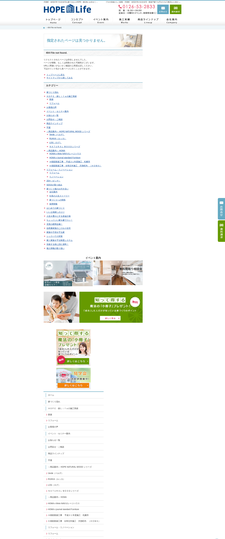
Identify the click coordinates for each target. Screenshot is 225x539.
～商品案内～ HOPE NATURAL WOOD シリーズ (68, 131)
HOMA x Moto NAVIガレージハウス (65, 153)
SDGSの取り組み (54, 185)
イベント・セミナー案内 (57, 111)
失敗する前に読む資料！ (57, 244)
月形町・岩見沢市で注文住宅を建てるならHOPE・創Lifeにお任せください (137, 532)
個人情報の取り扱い (55, 248)
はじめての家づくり (55, 208)
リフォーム (54, 103)
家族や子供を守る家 (55, 232)
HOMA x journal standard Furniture (64, 157)
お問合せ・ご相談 (54, 119)
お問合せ (163, 9)
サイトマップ (158, 385)
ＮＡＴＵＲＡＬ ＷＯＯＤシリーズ (64, 146)
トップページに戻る (55, 75)
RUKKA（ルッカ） (57, 138)
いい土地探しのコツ (55, 212)
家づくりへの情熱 (57, 200)
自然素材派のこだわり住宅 (58, 228)
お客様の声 (51, 107)
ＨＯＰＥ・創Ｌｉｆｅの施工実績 (61, 96)
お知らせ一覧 (52, 115)
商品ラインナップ (54, 123)
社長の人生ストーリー (59, 196)
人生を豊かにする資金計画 (58, 216)
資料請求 (175, 9)
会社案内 (53, 192)
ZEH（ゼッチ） (53, 181)
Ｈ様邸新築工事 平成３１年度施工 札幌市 (69, 162)
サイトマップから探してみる (59, 78)
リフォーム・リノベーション (59, 170)
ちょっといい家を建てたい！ (59, 220)
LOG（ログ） (55, 142)
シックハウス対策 (54, 236)
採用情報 (53, 204)
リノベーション (56, 177)
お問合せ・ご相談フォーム (164, 510)
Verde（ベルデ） (57, 134)
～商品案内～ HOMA (55, 150)
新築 (51, 99)
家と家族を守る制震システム (59, 240)
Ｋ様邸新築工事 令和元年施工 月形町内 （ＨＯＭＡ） (75, 166)
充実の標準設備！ (54, 224)
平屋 (48, 127)
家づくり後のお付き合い (57, 189)
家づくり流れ (52, 92)
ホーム (155, 99)
